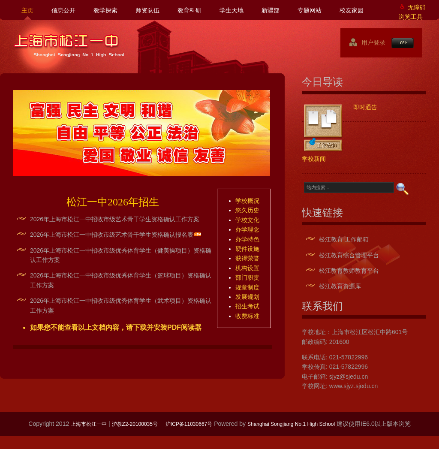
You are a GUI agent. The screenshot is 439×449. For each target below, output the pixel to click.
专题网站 (310, 10)
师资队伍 (147, 10)
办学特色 (247, 239)
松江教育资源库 (340, 286)
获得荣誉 (247, 258)
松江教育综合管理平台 (349, 255)
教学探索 (105, 10)
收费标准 (247, 316)
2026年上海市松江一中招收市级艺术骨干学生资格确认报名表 (111, 234)
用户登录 (370, 42)
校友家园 (352, 10)
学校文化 (247, 220)
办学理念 (247, 229)
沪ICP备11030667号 (188, 424)
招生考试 (247, 306)
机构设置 (247, 268)
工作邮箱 (357, 239)
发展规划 (247, 296)
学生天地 (232, 10)
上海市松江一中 (69, 45)
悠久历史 (247, 210)
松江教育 (331, 239)
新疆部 (271, 10)
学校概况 (247, 200)
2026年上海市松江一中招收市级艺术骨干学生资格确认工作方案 (114, 219)
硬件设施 (247, 248)
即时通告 (365, 107)
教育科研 (189, 10)
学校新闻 (314, 159)
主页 (27, 10)
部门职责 (247, 277)
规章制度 (247, 287)
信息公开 (63, 10)
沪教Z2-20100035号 (135, 424)
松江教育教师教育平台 (349, 270)
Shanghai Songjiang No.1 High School (291, 424)
